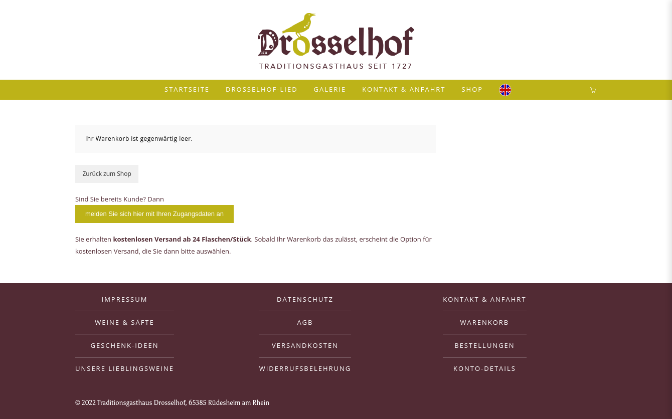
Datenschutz (305, 299)
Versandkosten (305, 345)
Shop (472, 89)
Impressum (125, 299)
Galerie (330, 89)
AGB (305, 322)
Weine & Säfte (124, 322)
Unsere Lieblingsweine (124, 368)
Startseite (187, 89)
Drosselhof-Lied (262, 89)
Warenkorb (485, 322)
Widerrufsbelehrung (305, 368)
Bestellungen (484, 345)
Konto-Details (484, 368)
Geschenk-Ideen (124, 345)
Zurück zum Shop (106, 173)
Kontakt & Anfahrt (403, 89)
